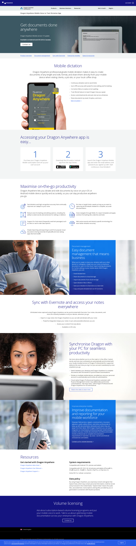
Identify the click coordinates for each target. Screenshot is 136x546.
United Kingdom (27, 529)
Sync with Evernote (59, 56)
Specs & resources (88, 56)
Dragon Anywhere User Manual (30, 468)
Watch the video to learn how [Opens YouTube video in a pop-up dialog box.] (80, 390)
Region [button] (111, 8)
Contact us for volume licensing (82, 442)
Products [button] (53, 8)
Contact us (68, 520)
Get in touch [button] (102, 8)
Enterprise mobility (74, 56)
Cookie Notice (91, 543)
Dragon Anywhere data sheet (29, 465)
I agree (122, 542)
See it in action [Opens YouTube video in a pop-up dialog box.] (75, 101)
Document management (42, 56)
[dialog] (68, 542)
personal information (17, 543)
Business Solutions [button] (65, 8)
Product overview (26, 56)
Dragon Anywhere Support (29, 471)
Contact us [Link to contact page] (26, 44)
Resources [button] (77, 8)
